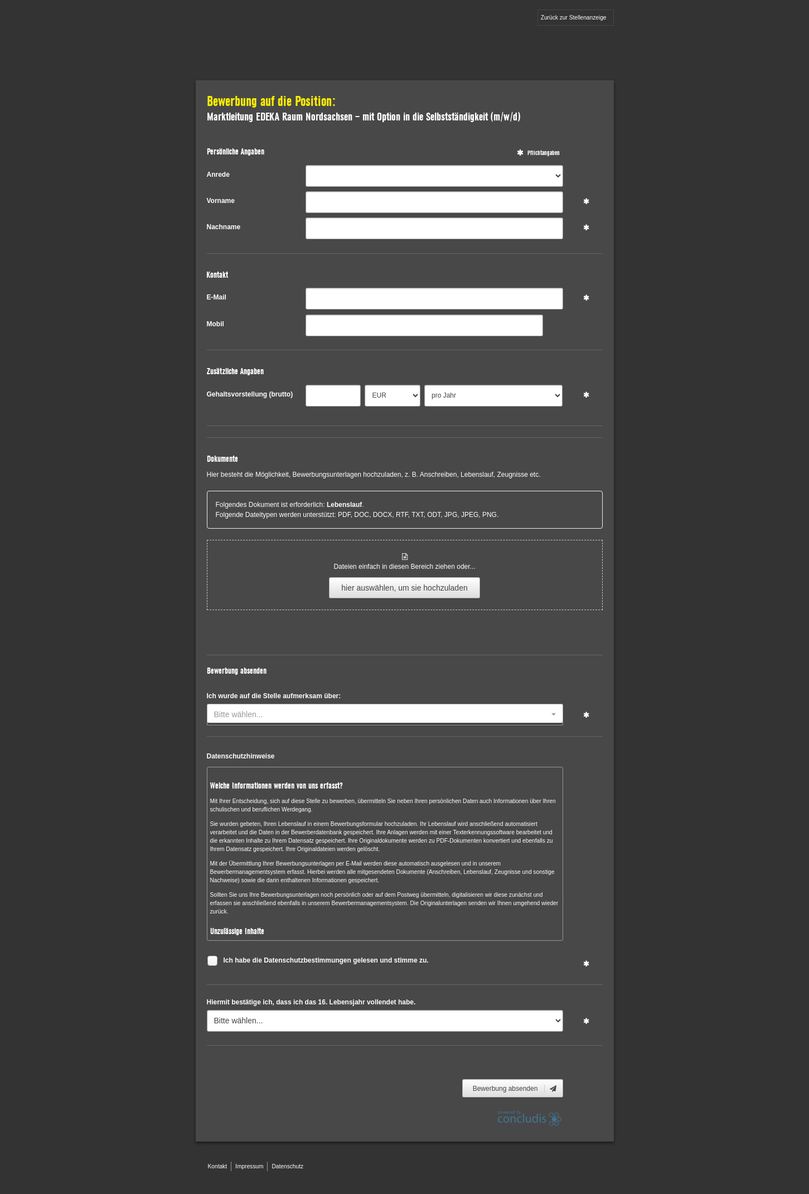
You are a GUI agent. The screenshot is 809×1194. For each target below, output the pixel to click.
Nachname (224, 227)
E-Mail (216, 297)
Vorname (221, 201)
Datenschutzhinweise (241, 756)
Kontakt (217, 1166)
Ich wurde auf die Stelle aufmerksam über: (274, 696)
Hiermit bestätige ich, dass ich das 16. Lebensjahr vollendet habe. (311, 1002)
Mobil (215, 324)
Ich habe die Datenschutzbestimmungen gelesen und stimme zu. (326, 961)
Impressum (249, 1166)
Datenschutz (287, 1166)
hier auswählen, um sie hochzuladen (404, 587)
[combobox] (385, 715)
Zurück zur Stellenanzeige (574, 17)
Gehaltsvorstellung (250, 394)
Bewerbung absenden (515, 1089)
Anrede (218, 174)
